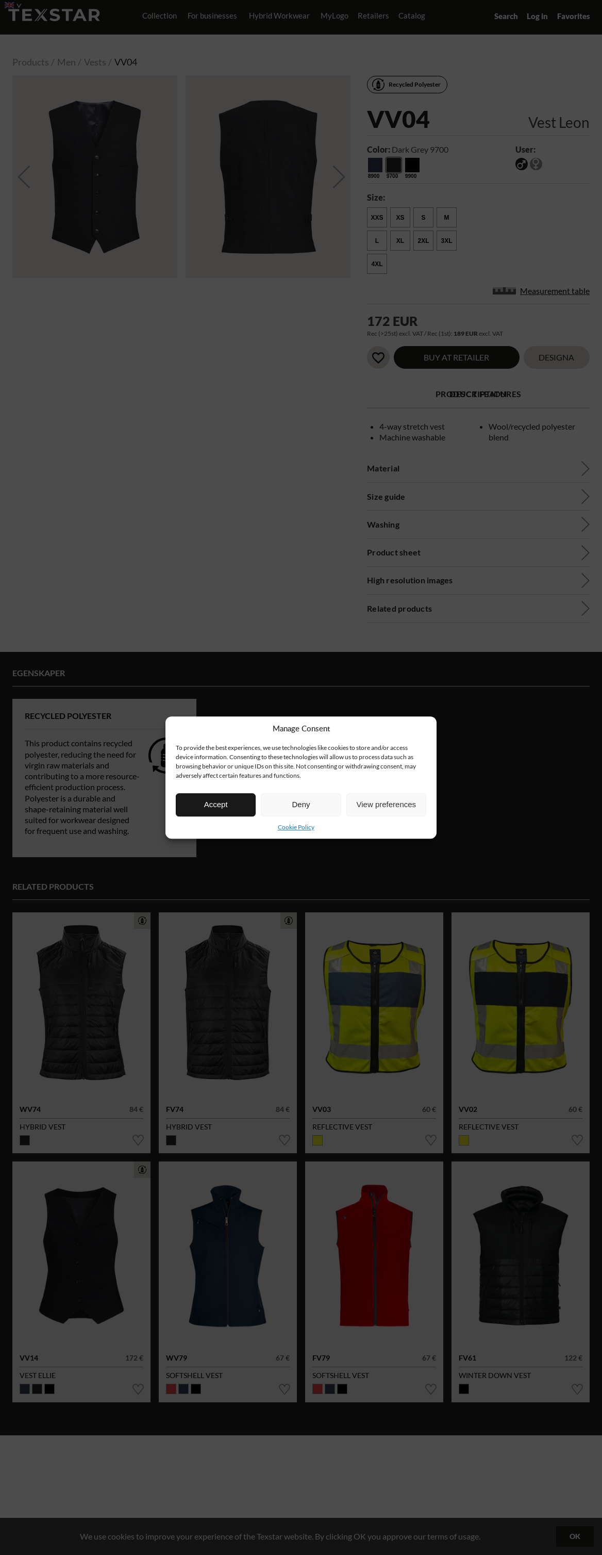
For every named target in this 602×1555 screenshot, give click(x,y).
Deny (301, 804)
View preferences (386, 804)
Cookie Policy (296, 827)
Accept (216, 804)
